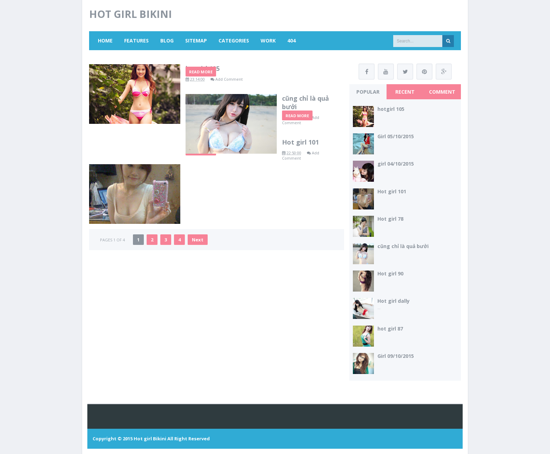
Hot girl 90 (390, 273)
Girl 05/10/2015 (395, 136)
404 (291, 40)
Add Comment (229, 79)
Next (197, 301)
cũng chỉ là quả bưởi (217, 145)
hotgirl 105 (203, 68)
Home (105, 40)
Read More (201, 119)
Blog (167, 40)
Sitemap (196, 40)
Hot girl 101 (204, 223)
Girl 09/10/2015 (395, 356)
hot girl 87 (390, 328)
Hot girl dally (393, 301)
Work (268, 40)
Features (136, 40)
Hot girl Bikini (150, 438)
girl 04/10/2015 (395, 163)
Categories (234, 40)
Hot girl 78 (390, 218)
